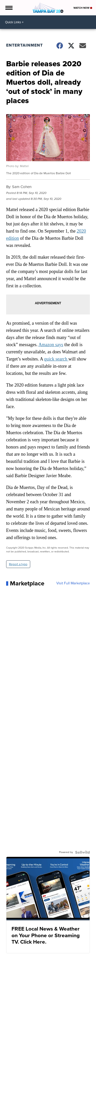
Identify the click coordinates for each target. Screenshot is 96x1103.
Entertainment (24, 45)
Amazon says (50, 344)
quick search (56, 359)
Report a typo (18, 564)
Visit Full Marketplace (73, 583)
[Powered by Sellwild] (82, 852)
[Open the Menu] (8, 7)
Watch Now (82, 8)
